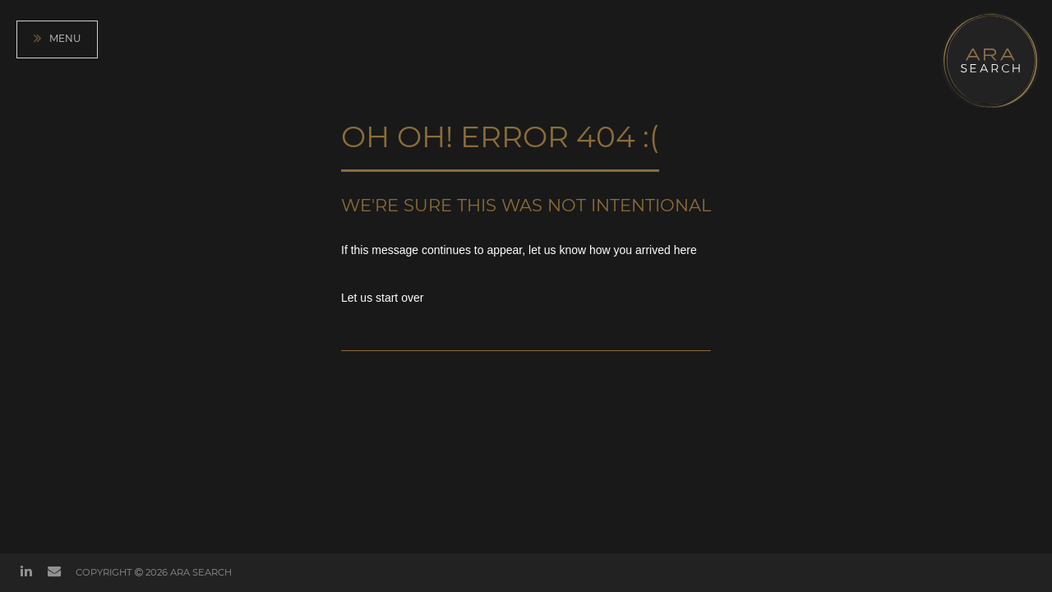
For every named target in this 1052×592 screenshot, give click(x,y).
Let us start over (382, 297)
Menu (57, 39)
